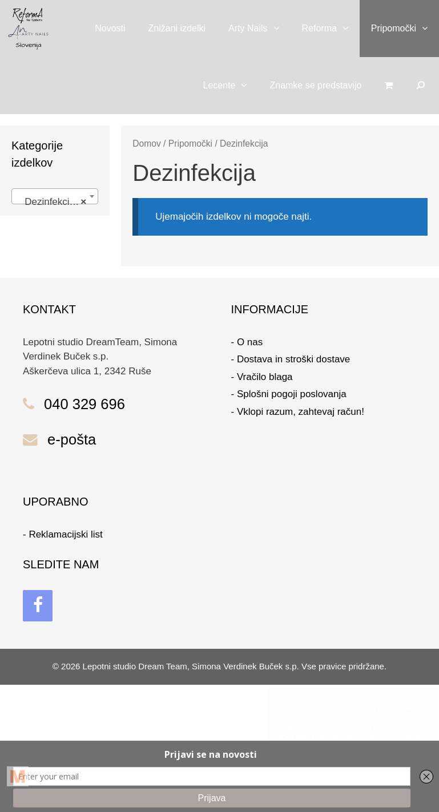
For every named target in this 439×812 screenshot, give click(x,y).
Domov (146, 143)
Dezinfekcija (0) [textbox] (55, 202)
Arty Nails (259, 28)
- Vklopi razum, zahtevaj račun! (297, 411)
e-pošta (71, 439)
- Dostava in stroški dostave (291, 359)
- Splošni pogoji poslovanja (289, 394)
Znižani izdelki (177, 28)
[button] (279, 28)
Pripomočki (405, 28)
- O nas (247, 342)
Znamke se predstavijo (315, 85)
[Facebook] (38, 605)
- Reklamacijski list (63, 534)
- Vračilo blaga (262, 376)
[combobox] (54, 196)
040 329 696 (84, 404)
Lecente (231, 85)
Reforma (331, 28)
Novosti (110, 28)
